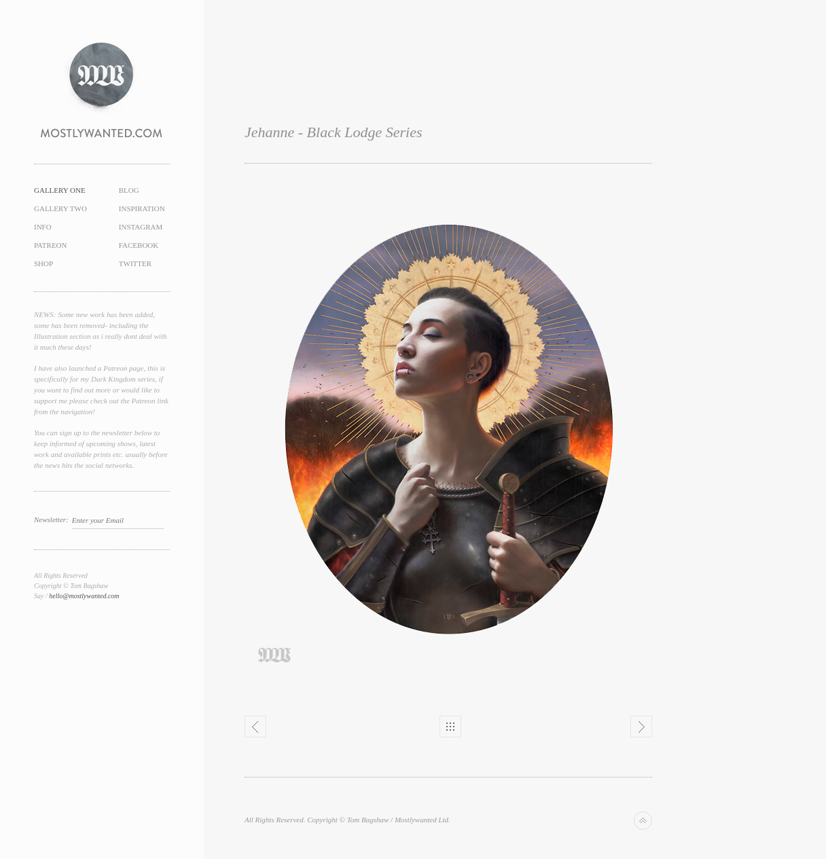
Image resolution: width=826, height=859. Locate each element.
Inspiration (142, 208)
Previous (255, 726)
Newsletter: (51, 519)
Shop (43, 263)
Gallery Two (60, 208)
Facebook (138, 245)
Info (43, 227)
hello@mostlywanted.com (84, 596)
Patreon (50, 245)
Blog (129, 190)
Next (641, 726)
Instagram (141, 227)
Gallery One (60, 190)
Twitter (135, 263)
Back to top (643, 820)
